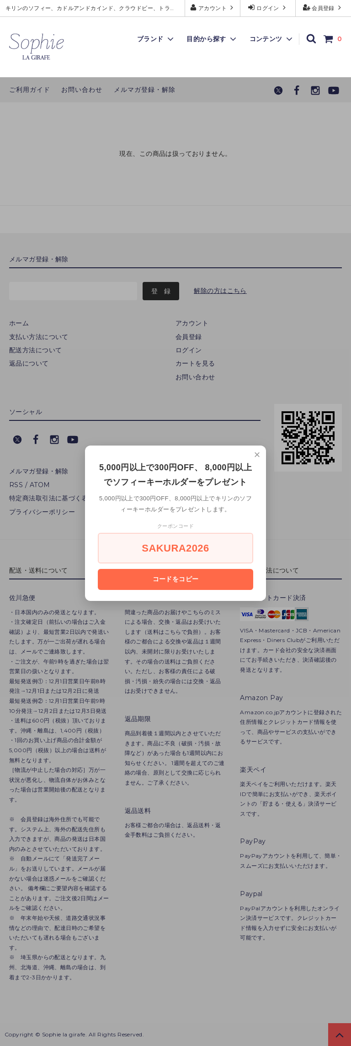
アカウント (213, 7)
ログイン (268, 7)
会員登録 (323, 7)
